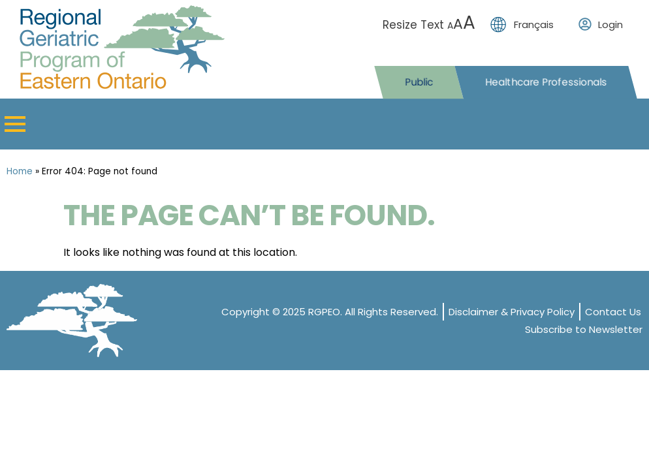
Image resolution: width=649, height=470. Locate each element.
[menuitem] (525, 24)
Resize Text (431, 25)
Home (20, 171)
